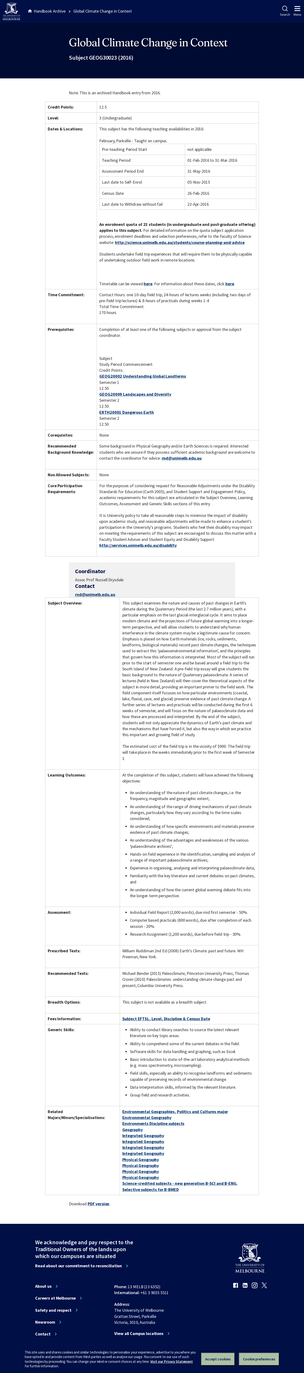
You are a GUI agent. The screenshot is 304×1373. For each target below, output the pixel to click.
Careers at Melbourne (55, 1298)
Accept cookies (218, 1359)
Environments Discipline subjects (153, 1123)
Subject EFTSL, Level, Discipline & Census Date (166, 1018)
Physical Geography (140, 1159)
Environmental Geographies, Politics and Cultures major (175, 1111)
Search (285, 11)
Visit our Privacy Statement (171, 1361)
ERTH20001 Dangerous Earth (126, 412)
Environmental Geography (146, 1117)
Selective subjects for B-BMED (150, 1189)
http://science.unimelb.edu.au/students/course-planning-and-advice (179, 242)
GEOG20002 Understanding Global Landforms (142, 376)
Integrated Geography (143, 1135)
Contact (43, 1334)
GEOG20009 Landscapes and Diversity (135, 394)
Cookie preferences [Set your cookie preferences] (259, 1359)
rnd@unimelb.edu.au (182, 458)
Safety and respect (53, 1310)
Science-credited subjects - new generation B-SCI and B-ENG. (180, 1183)
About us (43, 1286)
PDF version (98, 1203)
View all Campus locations (138, 1333)
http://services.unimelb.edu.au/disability (137, 545)
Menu (297, 11)
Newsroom (45, 1322)
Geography (132, 1129)
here (148, 283)
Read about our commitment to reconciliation (78, 1265)
